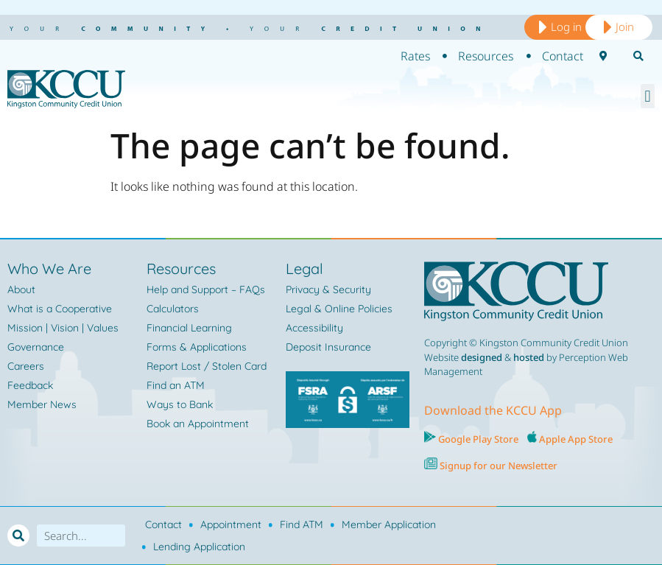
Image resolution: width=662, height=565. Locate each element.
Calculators (173, 308)
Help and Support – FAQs (206, 289)
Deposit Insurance (328, 347)
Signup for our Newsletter (497, 465)
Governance (35, 347)
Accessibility (314, 327)
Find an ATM (176, 385)
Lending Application (199, 546)
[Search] (18, 535)
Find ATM (301, 524)
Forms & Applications (197, 347)
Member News (42, 404)
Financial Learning (189, 327)
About (21, 289)
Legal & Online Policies (339, 308)
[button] (648, 96)
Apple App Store (576, 439)
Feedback (30, 385)
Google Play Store (477, 439)
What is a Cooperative (59, 308)
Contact (163, 524)
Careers (25, 366)
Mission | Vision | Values (63, 327)
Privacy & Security (328, 289)
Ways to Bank (180, 404)
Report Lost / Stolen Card (207, 366)
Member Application (389, 524)
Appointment (230, 524)
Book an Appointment (198, 423)
